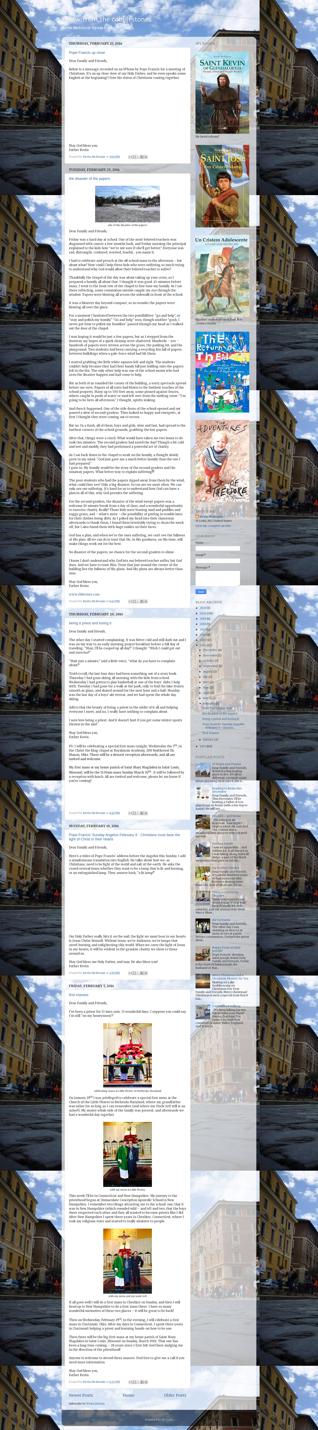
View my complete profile (213, 526)
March (208, 698)
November (210, 655)
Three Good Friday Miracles (225, 894)
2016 (203, 635)
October (209, 661)
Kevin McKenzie (211, 516)
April (206, 693)
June (206, 682)
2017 (203, 629)
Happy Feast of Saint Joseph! (226, 949)
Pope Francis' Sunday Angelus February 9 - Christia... (223, 726)
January (208, 739)
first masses (78, 995)
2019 (203, 618)
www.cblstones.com (84, 594)
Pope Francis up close (87, 53)
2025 (203, 608)
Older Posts (175, 1395)
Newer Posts (81, 1395)
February (209, 703)
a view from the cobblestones (106, 19)
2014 (203, 645)
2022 (203, 613)
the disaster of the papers (89, 179)
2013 (203, 746)
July (205, 677)
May (206, 687)
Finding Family (222, 843)
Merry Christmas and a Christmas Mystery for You (230, 977)
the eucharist (221, 920)
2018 (203, 624)
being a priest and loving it (90, 623)
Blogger (167, 1419)
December (210, 650)
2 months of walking (226, 1006)
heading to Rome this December (227, 790)
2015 (203, 640)
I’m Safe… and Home (226, 816)
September (211, 666)
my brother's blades (225, 868)
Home (128, 1395)
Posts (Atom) (95, 1403)
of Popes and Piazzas (226, 764)
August (208, 671)
